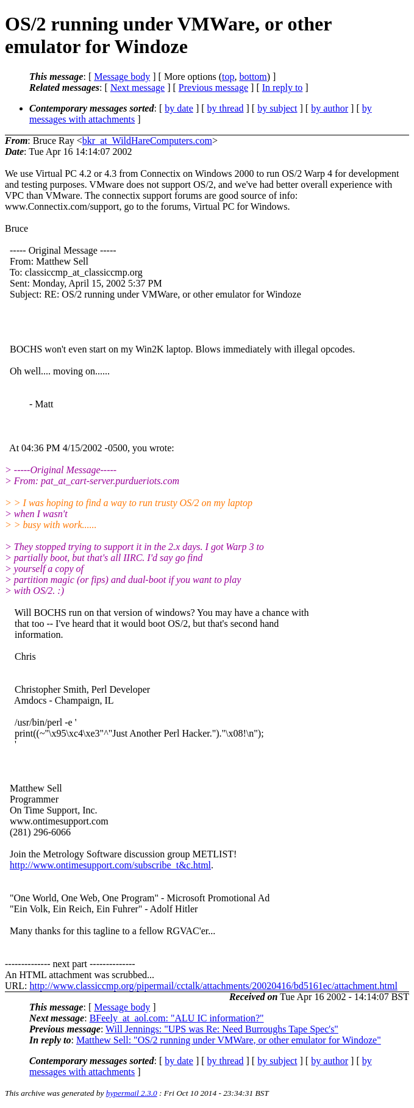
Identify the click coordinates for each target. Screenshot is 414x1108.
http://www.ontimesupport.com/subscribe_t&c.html (110, 865)
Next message (137, 87)
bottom (252, 76)
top (228, 76)
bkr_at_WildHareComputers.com (147, 140)
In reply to (282, 87)
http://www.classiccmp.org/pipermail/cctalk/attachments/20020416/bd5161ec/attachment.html (213, 986)
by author (329, 108)
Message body (122, 76)
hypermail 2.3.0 (131, 1093)
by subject (277, 108)
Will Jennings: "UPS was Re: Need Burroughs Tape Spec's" (221, 1029)
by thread (225, 108)
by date (179, 108)
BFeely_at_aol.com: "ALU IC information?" (177, 1018)
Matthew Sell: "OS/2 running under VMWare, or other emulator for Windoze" (228, 1040)
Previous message (213, 87)
